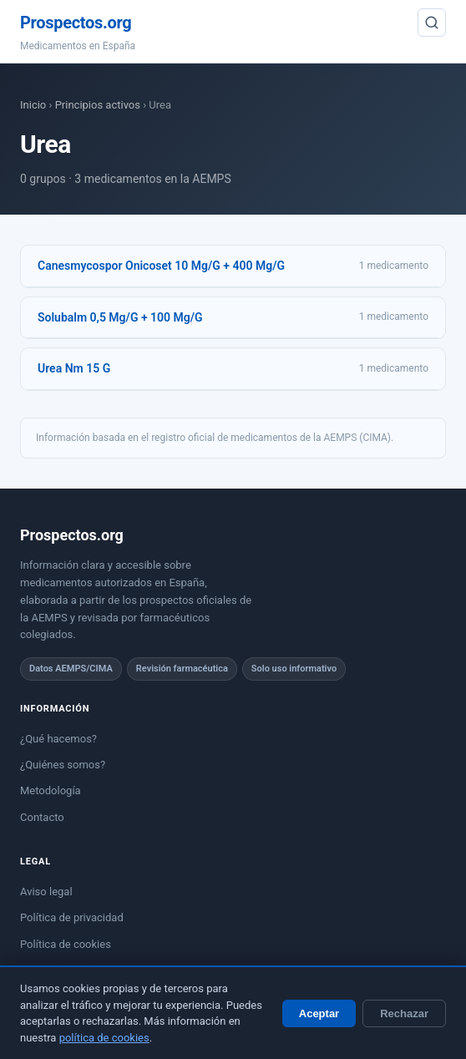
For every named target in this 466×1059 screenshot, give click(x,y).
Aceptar (319, 1013)
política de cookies (104, 1037)
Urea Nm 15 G (74, 368)
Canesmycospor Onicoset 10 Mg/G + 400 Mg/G (161, 265)
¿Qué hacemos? (58, 738)
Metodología (50, 790)
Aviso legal (46, 891)
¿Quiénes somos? (62, 764)
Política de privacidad (72, 917)
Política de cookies (65, 944)
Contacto (42, 817)
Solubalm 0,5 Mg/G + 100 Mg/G (120, 317)
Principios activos (97, 105)
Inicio (33, 105)
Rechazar (404, 1013)
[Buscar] (432, 22)
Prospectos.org (75, 23)
